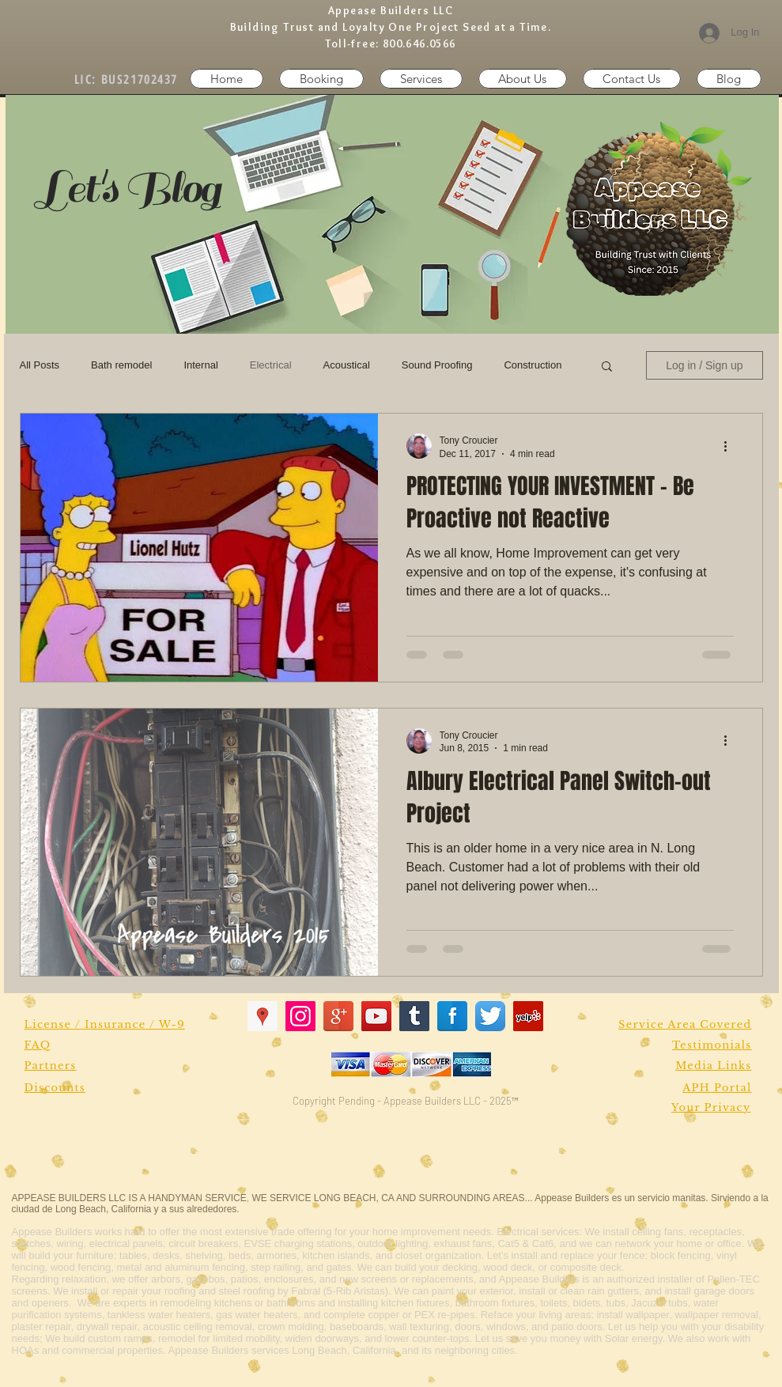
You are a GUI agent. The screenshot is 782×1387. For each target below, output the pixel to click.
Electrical (271, 365)
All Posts (40, 365)
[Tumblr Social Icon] (414, 1016)
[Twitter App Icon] (490, 1016)
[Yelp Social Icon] (528, 1016)
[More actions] (731, 446)
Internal (200, 365)
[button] (632, 79)
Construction (532, 365)
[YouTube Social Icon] (376, 1016)
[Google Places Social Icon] (262, 1016)
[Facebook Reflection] (452, 1016)
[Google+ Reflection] (338, 1016)
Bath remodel (121, 365)
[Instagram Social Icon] (300, 1016)
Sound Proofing (437, 365)
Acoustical (346, 365)
